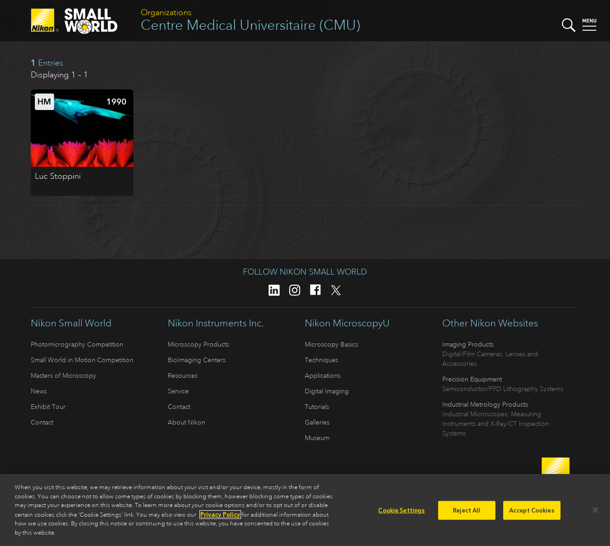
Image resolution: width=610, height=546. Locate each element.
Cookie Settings (401, 512)
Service (178, 391)
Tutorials (317, 407)
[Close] (595, 512)
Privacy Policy (220, 516)
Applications (323, 375)
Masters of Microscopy (63, 375)
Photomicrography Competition (77, 344)
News (39, 391)
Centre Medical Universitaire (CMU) (250, 25)
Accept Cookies (532, 512)
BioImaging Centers (196, 360)
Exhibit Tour (48, 407)
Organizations (166, 12)
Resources (183, 375)
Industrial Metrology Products (485, 404)
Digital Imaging (327, 391)
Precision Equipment (472, 379)
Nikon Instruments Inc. (216, 323)
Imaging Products (468, 344)
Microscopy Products (198, 344)
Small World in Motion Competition (82, 360)
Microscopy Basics (331, 344)
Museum (317, 438)
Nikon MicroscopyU (347, 323)
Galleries (317, 422)
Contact (42, 422)
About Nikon (186, 422)
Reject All (466, 512)
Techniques (321, 360)
